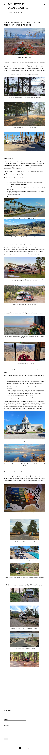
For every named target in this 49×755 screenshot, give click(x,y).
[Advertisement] (24, 696)
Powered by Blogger (24, 748)
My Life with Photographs (18, 6)
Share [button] (5, 681)
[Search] (44, 4)
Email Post (9, 681)
